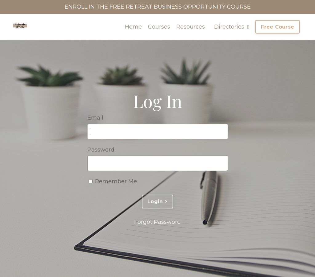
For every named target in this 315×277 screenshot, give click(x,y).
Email (95, 117)
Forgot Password (157, 222)
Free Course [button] (277, 27)
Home (133, 26)
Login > (157, 201)
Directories (231, 26)
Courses (159, 26)
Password (100, 149)
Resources (190, 26)
